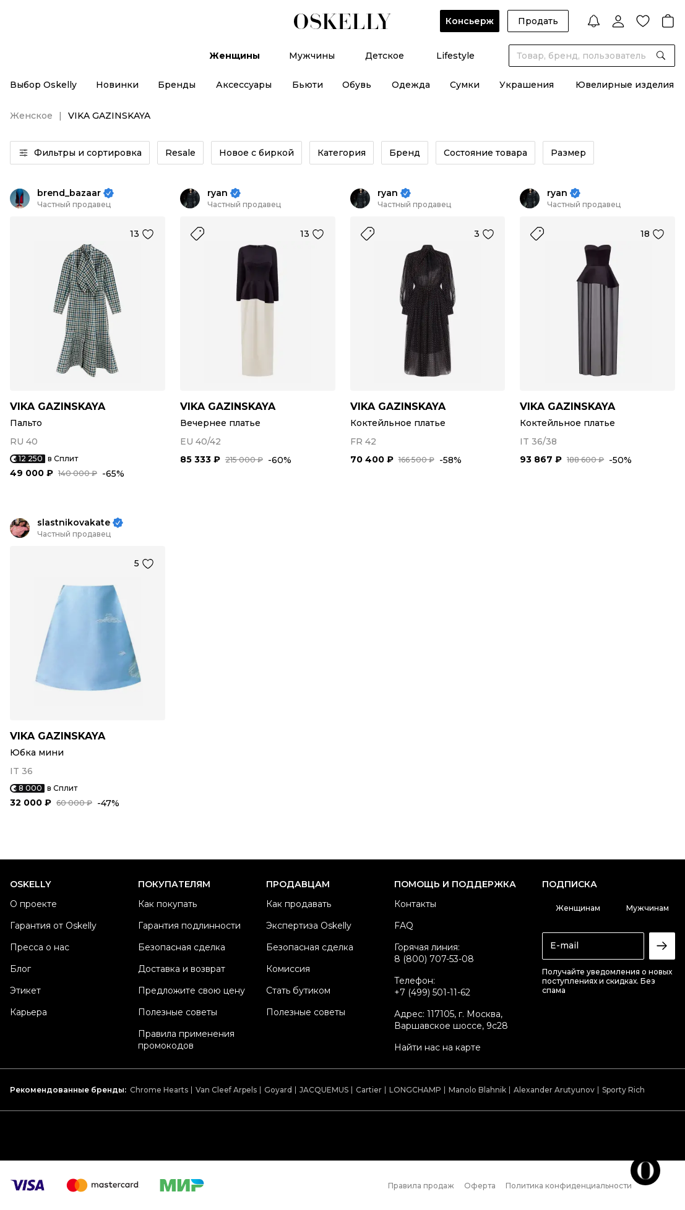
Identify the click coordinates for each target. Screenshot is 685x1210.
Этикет (25, 990)
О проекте (33, 904)
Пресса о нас (39, 947)
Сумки (465, 84)
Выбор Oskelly (43, 84)
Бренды (177, 84)
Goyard (278, 1089)
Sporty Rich (623, 1089)
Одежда (411, 84)
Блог (20, 968)
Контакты (415, 904)
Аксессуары (244, 84)
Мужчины (312, 55)
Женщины (234, 55)
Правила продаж (421, 1185)
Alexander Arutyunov (554, 1089)
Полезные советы (177, 1012)
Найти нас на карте (437, 1047)
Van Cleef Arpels (226, 1089)
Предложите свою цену (191, 990)
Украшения (526, 84)
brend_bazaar (69, 193)
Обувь (356, 84)
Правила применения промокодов (186, 1039)
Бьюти (307, 84)
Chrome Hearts (159, 1089)
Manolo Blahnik (477, 1089)
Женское (31, 115)
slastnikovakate (73, 523)
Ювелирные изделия (624, 84)
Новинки (117, 84)
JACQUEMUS (323, 1089)
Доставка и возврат (181, 968)
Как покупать (167, 904)
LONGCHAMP (415, 1089)
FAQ (403, 925)
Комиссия (288, 968)
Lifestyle (455, 55)
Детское (384, 55)
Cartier (369, 1089)
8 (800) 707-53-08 (434, 959)
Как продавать (298, 904)
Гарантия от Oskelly (53, 925)
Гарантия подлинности (189, 925)
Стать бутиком (298, 990)
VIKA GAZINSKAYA (57, 406)
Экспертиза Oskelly (308, 925)
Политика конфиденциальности (569, 1185)
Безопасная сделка (181, 947)
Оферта (480, 1185)
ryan (217, 193)
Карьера (28, 1012)
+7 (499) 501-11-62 (432, 992)
